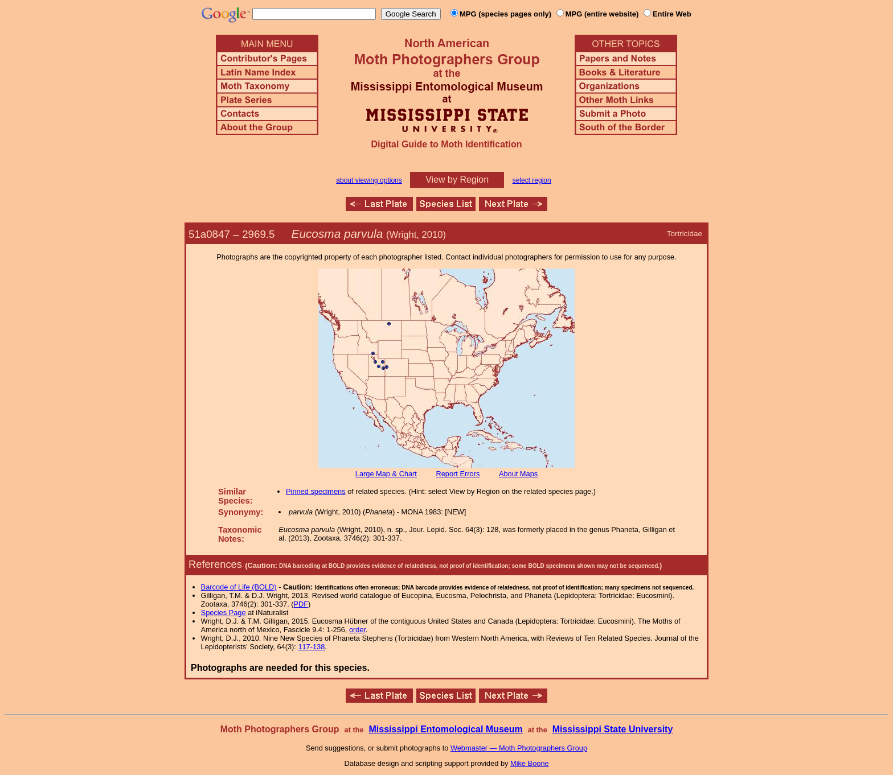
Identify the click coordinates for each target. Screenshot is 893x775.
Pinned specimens (316, 491)
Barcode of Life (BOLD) (239, 587)
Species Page (223, 612)
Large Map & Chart (386, 473)
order (357, 629)
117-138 (311, 646)
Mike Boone (529, 763)
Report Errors (458, 473)
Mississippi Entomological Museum (445, 729)
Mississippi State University (612, 729)
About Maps (518, 473)
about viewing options (369, 180)
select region (532, 180)
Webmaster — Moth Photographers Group (518, 748)
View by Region (457, 179)
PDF (301, 604)
